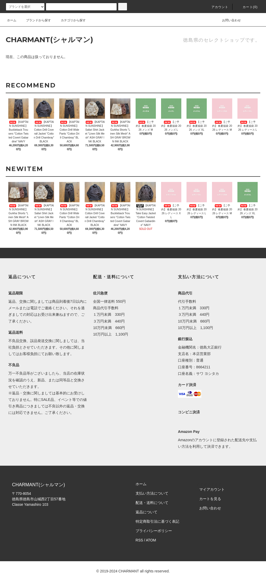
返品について (146, 512)
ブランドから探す (35, 20)
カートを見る (210, 499)
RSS (139, 540)
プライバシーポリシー (154, 531)
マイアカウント (212, 489)
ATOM (151, 540)
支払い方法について (152, 493)
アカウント (217, 7)
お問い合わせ (228, 20)
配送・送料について (152, 503)
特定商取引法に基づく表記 (157, 521)
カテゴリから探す (70, 20)
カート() (247, 7)
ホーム (11, 20)
